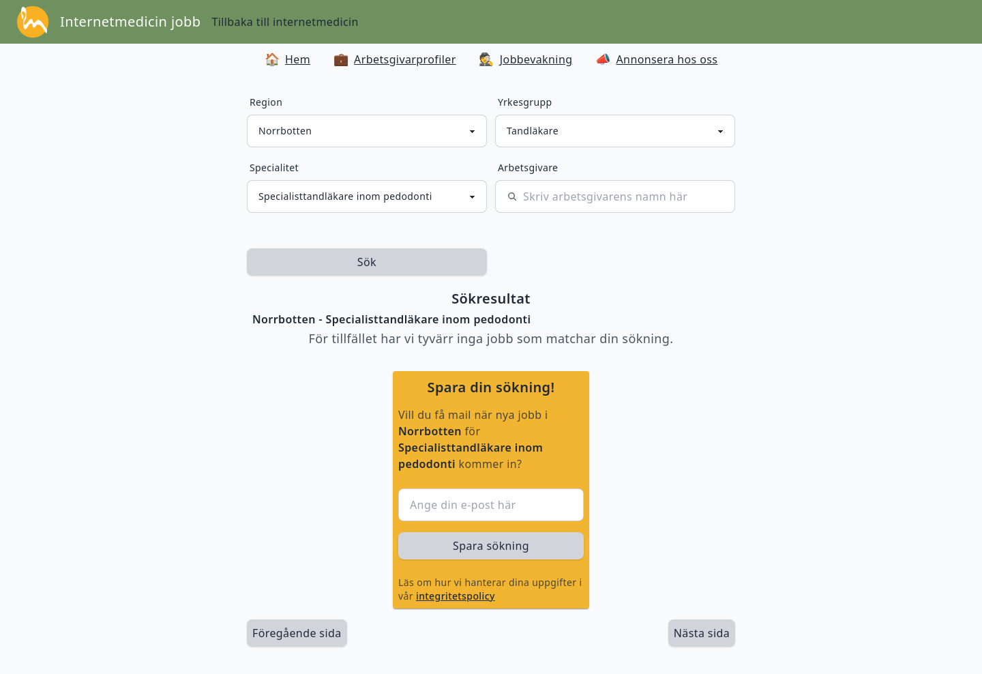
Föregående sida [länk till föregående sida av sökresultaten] (297, 633)
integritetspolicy (455, 595)
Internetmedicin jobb (130, 21)
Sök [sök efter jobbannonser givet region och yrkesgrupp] (366, 261)
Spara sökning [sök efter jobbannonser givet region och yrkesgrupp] (491, 545)
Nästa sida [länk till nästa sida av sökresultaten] (702, 633)
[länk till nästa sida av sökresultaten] (701, 633)
